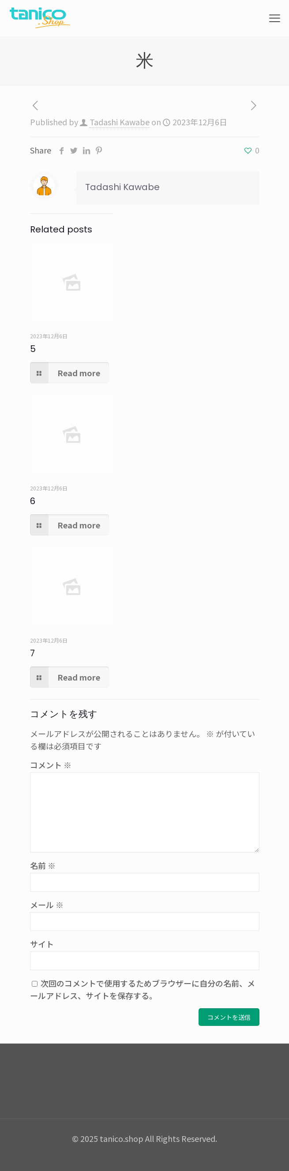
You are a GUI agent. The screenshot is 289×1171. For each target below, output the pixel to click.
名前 (43, 865)
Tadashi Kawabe (120, 121)
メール (47, 904)
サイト (42, 944)
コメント (50, 765)
